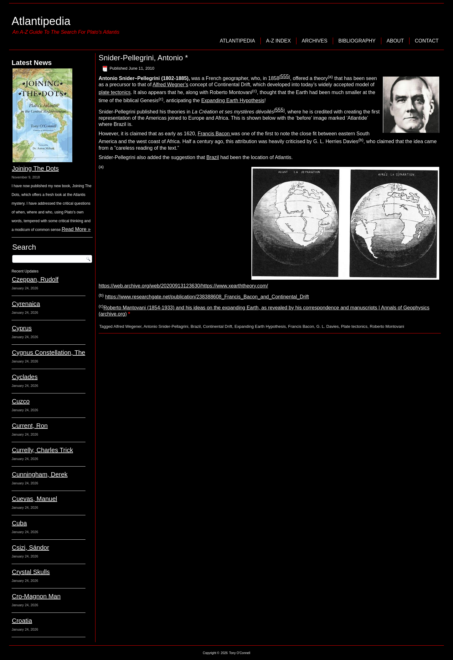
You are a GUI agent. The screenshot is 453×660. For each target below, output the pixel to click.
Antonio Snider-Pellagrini (165, 326)
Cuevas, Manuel (34, 498)
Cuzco (21, 401)
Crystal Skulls (31, 571)
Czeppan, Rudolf (35, 279)
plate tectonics (115, 92)
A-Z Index (278, 40)
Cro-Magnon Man (36, 596)
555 (285, 76)
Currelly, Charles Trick (42, 450)
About (395, 40)
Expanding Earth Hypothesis (233, 100)
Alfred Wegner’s (170, 84)
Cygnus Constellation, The (48, 352)
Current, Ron (30, 425)
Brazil (212, 157)
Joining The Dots (35, 168)
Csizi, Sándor (30, 547)
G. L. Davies (328, 326)
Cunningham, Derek (40, 474)
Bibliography (357, 40)
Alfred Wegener (128, 326)
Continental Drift (217, 326)
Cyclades (25, 376)
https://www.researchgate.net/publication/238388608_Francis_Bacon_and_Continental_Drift (207, 296)
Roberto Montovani (387, 326)
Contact (427, 40)
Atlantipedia (41, 21)
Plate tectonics (354, 326)
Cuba (19, 523)
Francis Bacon (214, 133)
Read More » (76, 229)
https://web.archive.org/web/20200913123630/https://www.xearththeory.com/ (183, 285)
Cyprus (22, 328)
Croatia (22, 620)
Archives (314, 40)
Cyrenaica (26, 303)
